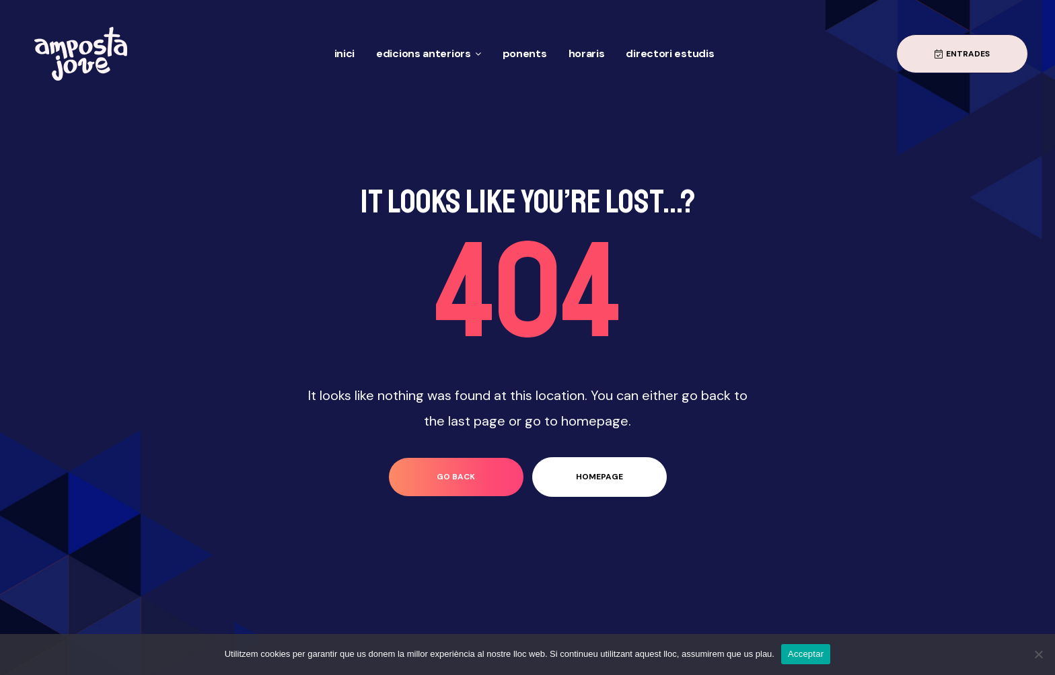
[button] (962, 54)
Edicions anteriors (428, 53)
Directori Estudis (670, 53)
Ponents (525, 53)
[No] (1038, 654)
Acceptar (806, 654)
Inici (344, 53)
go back (456, 476)
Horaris (587, 53)
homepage (599, 476)
